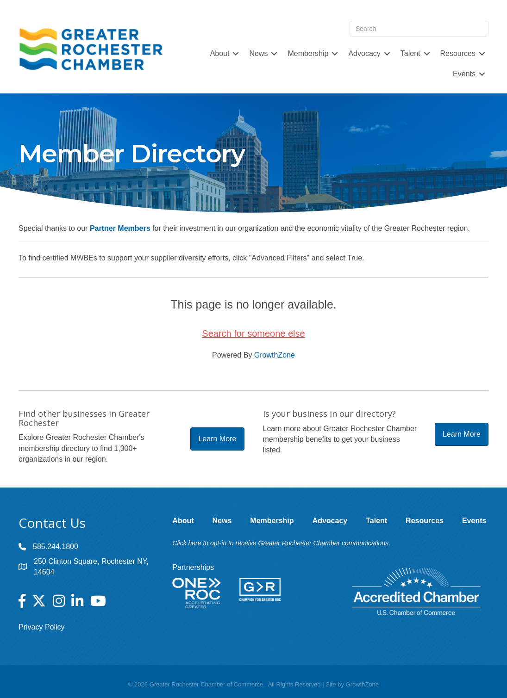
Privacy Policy (42, 627)
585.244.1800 (55, 546)
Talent (410, 53)
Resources (458, 53)
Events (464, 74)
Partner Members (120, 228)
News (258, 53)
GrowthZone (274, 355)
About (220, 53)
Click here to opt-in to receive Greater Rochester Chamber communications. (281, 543)
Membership (308, 53)
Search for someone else (253, 333)
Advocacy (364, 53)
